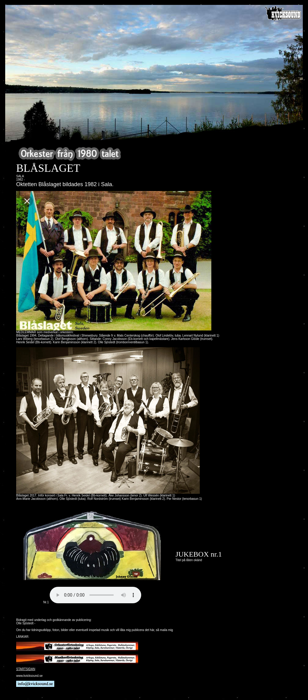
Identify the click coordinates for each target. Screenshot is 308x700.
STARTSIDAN (25, 669)
